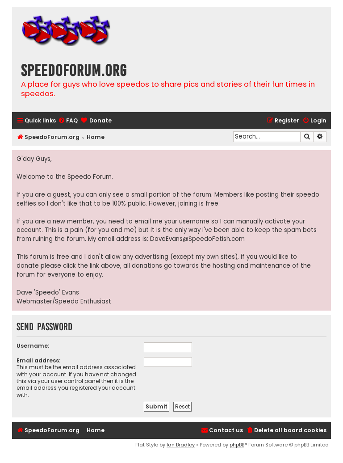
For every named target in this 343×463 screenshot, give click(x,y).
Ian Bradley (181, 444)
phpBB (237, 444)
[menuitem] (68, 121)
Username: (33, 345)
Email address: (38, 360)
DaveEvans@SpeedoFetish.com (197, 239)
